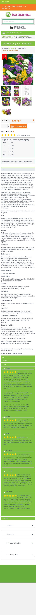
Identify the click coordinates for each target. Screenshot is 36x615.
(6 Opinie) (5, 50)
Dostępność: (5, 48)
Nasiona (14, 36)
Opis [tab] (3, 169)
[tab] (18, 441)
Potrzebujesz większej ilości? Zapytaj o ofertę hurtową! (17, 161)
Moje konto (5, 2)
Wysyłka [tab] (4, 360)
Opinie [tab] (4, 364)
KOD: (19, 48)
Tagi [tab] (3, 357)
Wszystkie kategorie (12, 32)
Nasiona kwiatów (24, 36)
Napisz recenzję (13, 50)
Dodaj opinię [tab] (5, 518)
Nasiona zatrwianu (7, 38)
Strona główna (6, 36)
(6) (18, 135)
